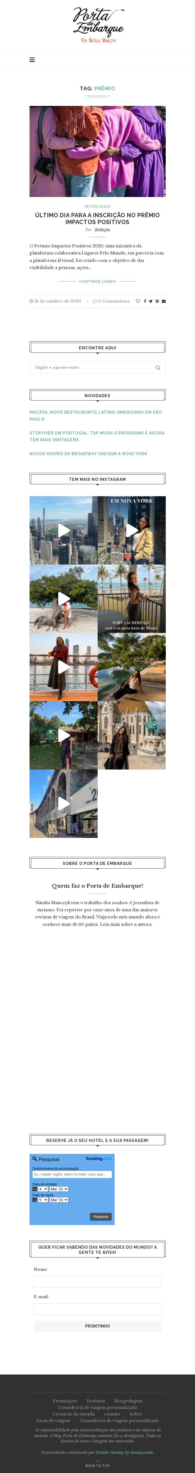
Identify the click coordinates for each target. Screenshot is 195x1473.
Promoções (65, 1401)
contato (112, 1414)
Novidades (97, 206)
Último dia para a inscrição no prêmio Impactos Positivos (97, 218)
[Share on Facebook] (145, 301)
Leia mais (110, 924)
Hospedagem (128, 1401)
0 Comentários (111, 301)
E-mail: (41, 1296)
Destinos (96, 1401)
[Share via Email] (164, 301)
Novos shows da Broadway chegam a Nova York (88, 454)
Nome (40, 1269)
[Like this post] (138, 301)
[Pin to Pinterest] (157, 301)
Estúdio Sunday (110, 1452)
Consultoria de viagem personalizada (97, 1407)
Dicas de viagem (53, 1420)
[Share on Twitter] (151, 301)
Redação (102, 229)
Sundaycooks (141, 1452)
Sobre (136, 1414)
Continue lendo (97, 282)
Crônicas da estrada (74, 1414)
